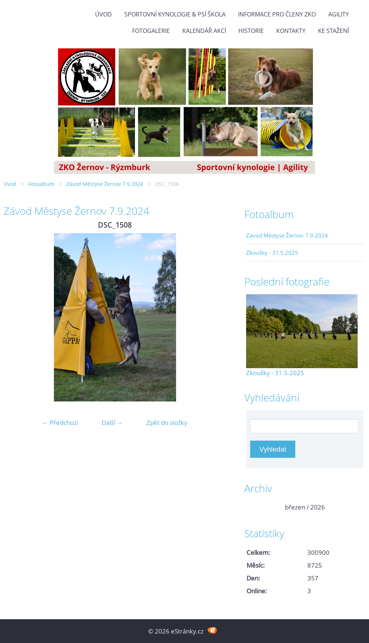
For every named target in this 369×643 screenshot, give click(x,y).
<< (254, 507)
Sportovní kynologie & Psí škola (175, 14)
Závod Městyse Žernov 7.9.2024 (104, 183)
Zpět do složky (166, 422)
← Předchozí (60, 422)
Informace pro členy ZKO (277, 14)
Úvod (103, 14)
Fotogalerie (151, 31)
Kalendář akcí (204, 31)
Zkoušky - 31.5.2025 (272, 252)
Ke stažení (333, 31)
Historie (251, 31)
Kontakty (291, 31)
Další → (112, 422)
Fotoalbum (41, 183)
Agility (338, 14)
